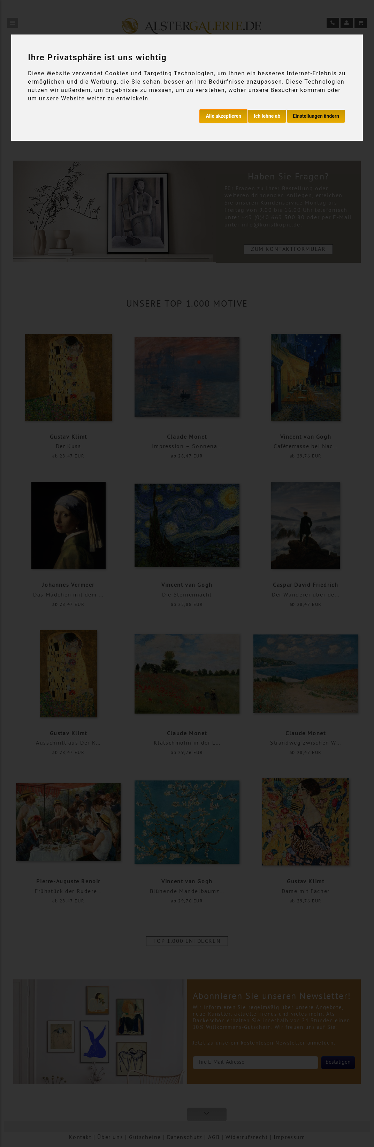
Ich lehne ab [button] (267, 116)
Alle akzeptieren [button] (223, 116)
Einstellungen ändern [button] (316, 116)
